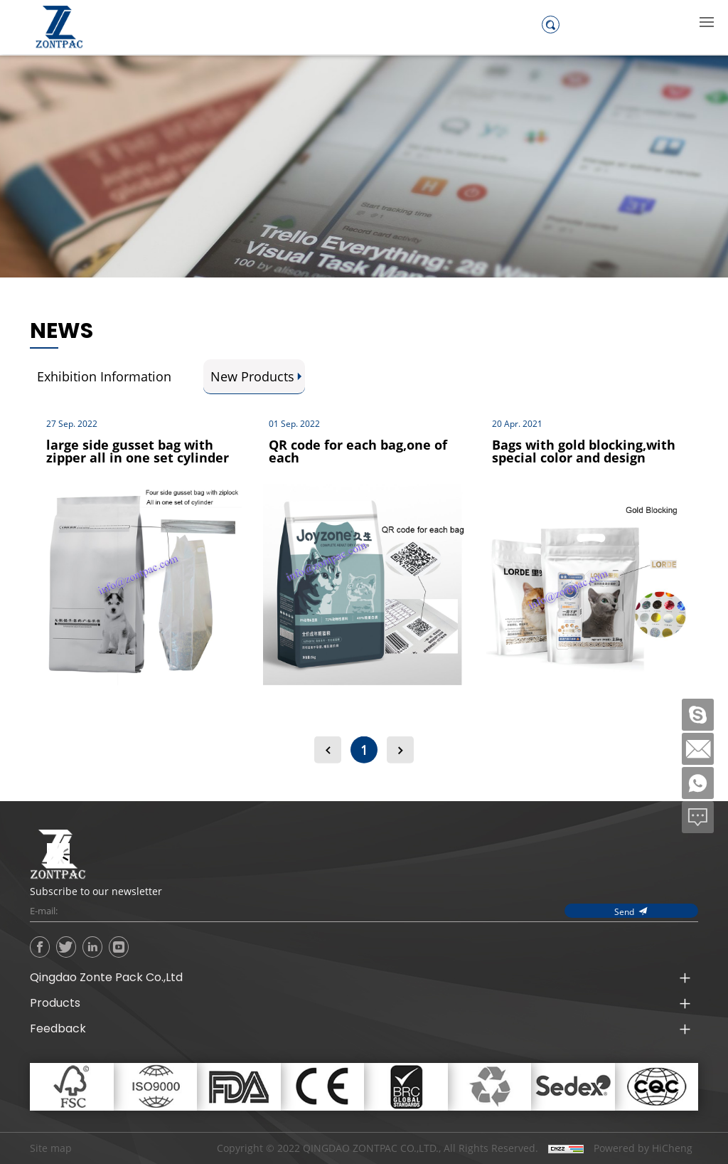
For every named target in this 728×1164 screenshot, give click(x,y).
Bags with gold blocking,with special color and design (583, 451)
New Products (252, 376)
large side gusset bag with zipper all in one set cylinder (137, 451)
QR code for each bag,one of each (358, 451)
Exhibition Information (104, 376)
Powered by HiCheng (643, 1148)
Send (624, 911)
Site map (51, 1148)
